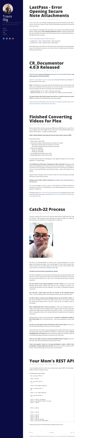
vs (40, 71)
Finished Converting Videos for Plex (50, 119)
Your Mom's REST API (51, 361)
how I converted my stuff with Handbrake (49, 192)
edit (59, 19)
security (45, 19)
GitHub (7, 39)
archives (5, 30)
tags (4, 32)
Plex (72, 128)
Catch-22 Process (47, 209)
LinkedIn (10, 39)
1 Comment (51, 213)
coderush (43, 71)
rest (44, 364)
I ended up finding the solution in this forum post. (42, 38)
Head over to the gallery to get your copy (39, 79)
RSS (13, 39)
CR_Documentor (33, 74)
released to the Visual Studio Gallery (61, 74)
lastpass (41, 19)
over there (38, 196)
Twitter (4, 39)
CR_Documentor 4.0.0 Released (46, 65)
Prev (32, 432)
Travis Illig (7, 18)
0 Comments (53, 19)
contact (5, 34)
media (41, 124)
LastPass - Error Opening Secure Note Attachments (49, 11)
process (41, 213)
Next (71, 432)
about (4, 28)
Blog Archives (51, 432)
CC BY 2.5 (55, 436)
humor (40, 364)
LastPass (34, 22)
